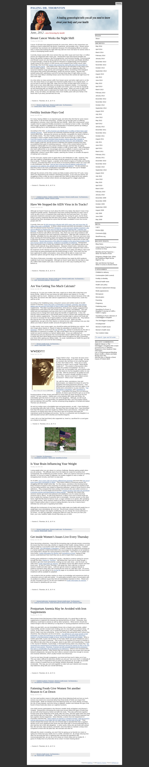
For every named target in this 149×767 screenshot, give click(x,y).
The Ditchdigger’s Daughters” (72, 388)
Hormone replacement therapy (106, 288)
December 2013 (101, 62)
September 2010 (101, 170)
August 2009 (100, 210)
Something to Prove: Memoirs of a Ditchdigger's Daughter (106, 316)
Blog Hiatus (99, 244)
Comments (101, 233)
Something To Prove (61, 457)
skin (64, 330)
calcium (36, 345)
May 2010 (99, 182)
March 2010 (99, 188)
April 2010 (99, 185)
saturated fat (48, 755)
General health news (42, 278)
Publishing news (101, 306)
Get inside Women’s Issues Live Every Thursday (60, 536)
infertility (47, 198)
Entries (100, 230)
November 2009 (101, 201)
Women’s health (50, 106)
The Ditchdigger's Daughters (105, 320)
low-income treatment (44, 280)
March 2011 (99, 151)
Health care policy (101, 285)
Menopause (99, 294)
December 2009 (101, 198)
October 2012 (100, 105)
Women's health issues (43, 105)
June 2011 (99, 145)
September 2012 (101, 108)
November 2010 (101, 164)
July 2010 (99, 176)
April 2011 (99, 148)
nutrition (48, 345)
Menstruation (100, 297)
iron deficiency (38, 682)
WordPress (89, 762)
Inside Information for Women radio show (61, 602)
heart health (42, 345)
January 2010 (100, 195)
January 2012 (100, 126)
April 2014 (99, 49)
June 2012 (99, 117)
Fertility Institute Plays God (47, 112)
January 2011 (100, 157)
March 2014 (99, 52)
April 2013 (99, 86)
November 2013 (101, 65)
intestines (34, 330)
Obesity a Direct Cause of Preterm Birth (105, 358)
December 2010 (101, 161)
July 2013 (99, 77)
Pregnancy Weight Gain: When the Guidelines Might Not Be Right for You (106, 258)
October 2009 (100, 204)
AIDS (35, 280)
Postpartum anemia (48, 682)
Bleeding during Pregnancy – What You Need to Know (105, 252)
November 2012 (101, 102)
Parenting (39, 456)
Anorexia (36, 531)
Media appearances (102, 291)
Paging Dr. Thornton (48, 7)
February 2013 (100, 92)
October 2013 (100, 68)
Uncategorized (53, 601)
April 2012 (99, 123)
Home (118, 4)
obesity (50, 531)
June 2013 (99, 80)
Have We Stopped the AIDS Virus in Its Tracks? (59, 204)
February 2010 (100, 191)
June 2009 (99, 216)
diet (56, 330)
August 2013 (100, 74)
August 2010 (100, 173)
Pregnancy (62, 197)
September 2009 (101, 207)
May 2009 (99, 219)
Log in (98, 227)
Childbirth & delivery (42, 197)
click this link (99, 357)
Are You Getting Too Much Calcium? (53, 286)
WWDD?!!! (38, 351)
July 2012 (99, 114)
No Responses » (67, 105)
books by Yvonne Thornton (41, 602)
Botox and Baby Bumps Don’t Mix (106, 354)
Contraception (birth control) (105, 275)
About (97, 38)
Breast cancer (38, 106)
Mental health (43, 531)
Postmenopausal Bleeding (108, 352)
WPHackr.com (115, 762)
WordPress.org (100, 236)
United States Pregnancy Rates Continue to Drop (106, 248)
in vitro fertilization (39, 198)
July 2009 (99, 213)
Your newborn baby (102, 333)
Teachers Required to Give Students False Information (105, 349)
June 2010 (99, 179)
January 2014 (100, 58)
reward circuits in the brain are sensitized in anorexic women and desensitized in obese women (60, 491)
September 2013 (101, 71)
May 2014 (99, 46)
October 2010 (100, 167)
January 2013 (100, 96)
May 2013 (99, 83)
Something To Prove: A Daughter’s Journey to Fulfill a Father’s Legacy (105, 311)
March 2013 (99, 89)
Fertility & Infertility (53, 197)
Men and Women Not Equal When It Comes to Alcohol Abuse (106, 264)
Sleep (44, 106)
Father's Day (51, 457)
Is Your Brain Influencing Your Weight (54, 463)
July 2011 (99, 142)
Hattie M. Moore (100, 344)
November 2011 (101, 133)
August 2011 (100, 139)
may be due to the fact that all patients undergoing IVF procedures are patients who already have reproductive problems (58, 165)
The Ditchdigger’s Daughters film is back (106, 345)
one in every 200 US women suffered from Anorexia (55, 480)
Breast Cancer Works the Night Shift (52, 38)
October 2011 (100, 136)
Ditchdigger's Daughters (41, 457)
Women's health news (56, 105)
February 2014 (100, 55)
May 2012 (99, 120)
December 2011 (101, 130)
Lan (96, 352)
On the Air (57, 570)
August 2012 (100, 111)
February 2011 (100, 154)
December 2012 (101, 99)
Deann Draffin (99, 354)
